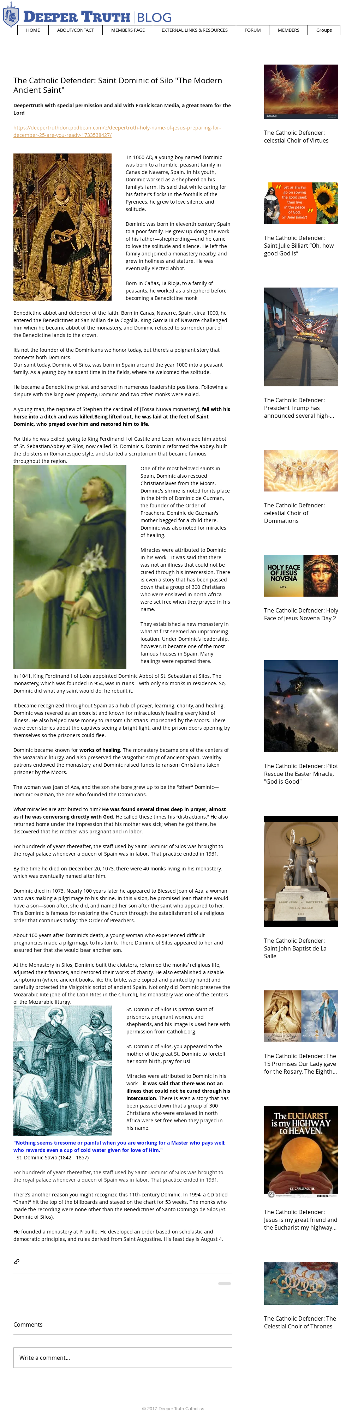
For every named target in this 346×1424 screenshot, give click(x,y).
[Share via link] (16, 1261)
